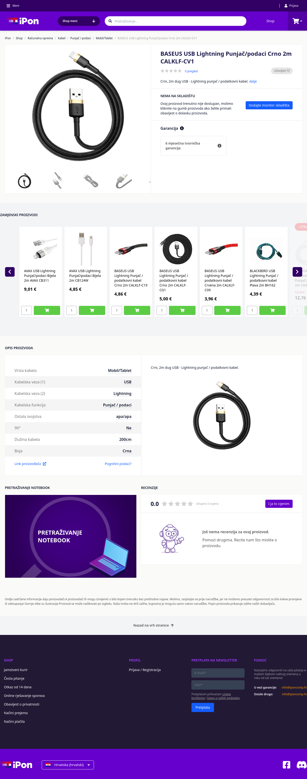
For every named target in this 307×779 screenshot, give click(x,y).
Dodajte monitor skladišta (269, 105)
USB (127, 382)
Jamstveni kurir (16, 669)
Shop (270, 21)
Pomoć (260, 660)
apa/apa (124, 416)
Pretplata (203, 707)
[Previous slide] (10, 272)
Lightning (123, 393)
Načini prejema (16, 713)
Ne (128, 428)
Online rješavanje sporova (24, 695)
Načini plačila (14, 721)
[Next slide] (297, 272)
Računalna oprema (40, 38)
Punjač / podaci (80, 38)
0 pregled (191, 71)
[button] (24, 180)
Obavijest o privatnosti (22, 704)
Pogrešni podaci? (118, 463)
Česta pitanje (14, 678)
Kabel (61, 38)
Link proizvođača (30, 463)
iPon (8, 38)
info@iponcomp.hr (294, 687)
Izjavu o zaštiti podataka (223, 698)
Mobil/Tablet (104, 38)
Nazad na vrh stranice (153, 625)
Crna (127, 451)
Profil (135, 660)
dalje (253, 81)
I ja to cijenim (279, 503)
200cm (125, 439)
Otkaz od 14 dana (18, 687)
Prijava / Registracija (145, 669)
